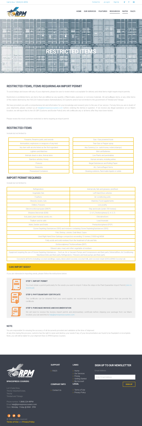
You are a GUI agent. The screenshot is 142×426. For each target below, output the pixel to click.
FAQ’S (132, 11)
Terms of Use (13, 422)
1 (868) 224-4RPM (26, 402)
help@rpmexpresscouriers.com (50, 108)
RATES (125, 11)
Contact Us (96, 2)
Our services (90, 11)
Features (103, 11)
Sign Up (116, 2)
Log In (107, 2)
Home (78, 11)
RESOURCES (115, 11)
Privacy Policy (28, 422)
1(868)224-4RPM (22, 2)
